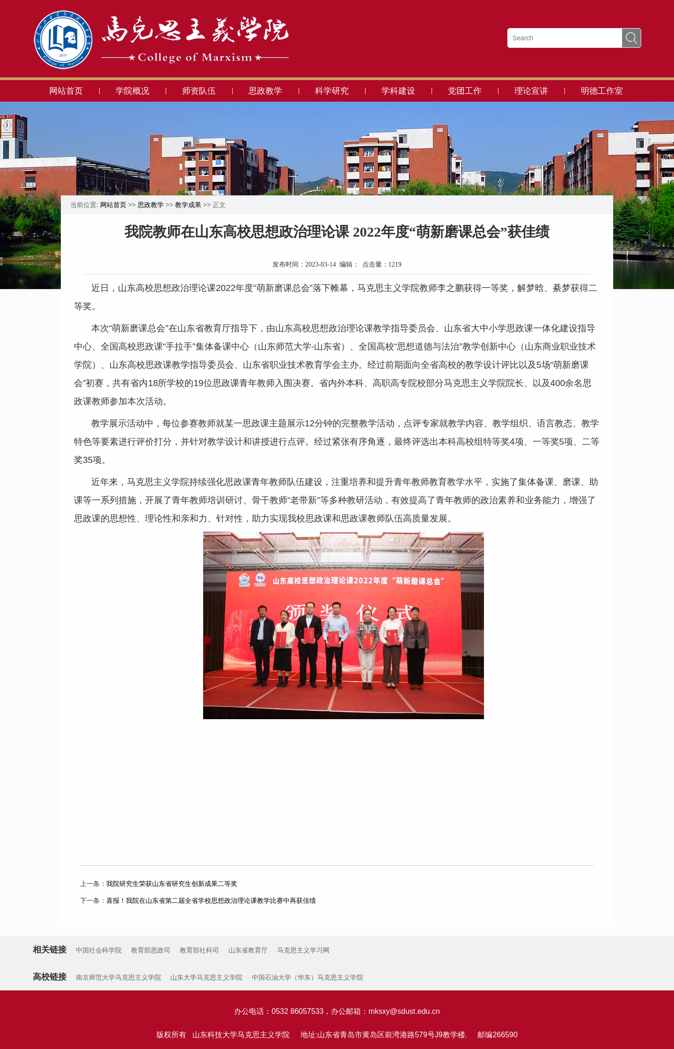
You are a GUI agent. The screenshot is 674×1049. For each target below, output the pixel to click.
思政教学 (265, 91)
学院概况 (132, 91)
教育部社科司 (199, 950)
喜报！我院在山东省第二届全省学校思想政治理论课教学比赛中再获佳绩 (211, 900)
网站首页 (66, 91)
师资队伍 (199, 91)
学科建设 (398, 91)
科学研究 (332, 91)
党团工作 (465, 91)
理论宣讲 (531, 91)
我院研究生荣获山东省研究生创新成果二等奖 (171, 883)
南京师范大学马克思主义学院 (118, 977)
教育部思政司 (150, 950)
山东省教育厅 (248, 950)
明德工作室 (602, 91)
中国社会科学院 (99, 950)
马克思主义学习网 (303, 950)
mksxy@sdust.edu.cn (404, 1011)
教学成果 (188, 204)
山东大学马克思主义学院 (206, 977)
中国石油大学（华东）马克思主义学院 (307, 977)
